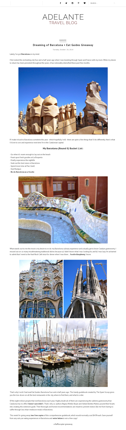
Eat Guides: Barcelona (40, 392)
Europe (63, 40)
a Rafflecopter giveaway (63, 424)
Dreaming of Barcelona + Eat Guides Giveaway (63, 45)
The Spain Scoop (103, 392)
